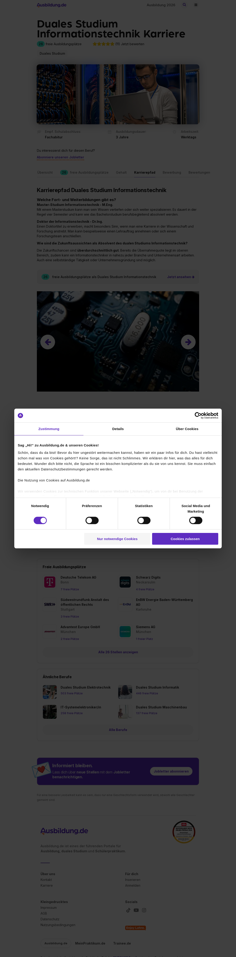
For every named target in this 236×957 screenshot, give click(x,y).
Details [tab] (118, 429)
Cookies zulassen (185, 539)
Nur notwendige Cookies (117, 539)
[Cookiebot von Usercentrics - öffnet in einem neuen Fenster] (198, 415)
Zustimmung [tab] (48, 429)
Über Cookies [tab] (187, 429)
